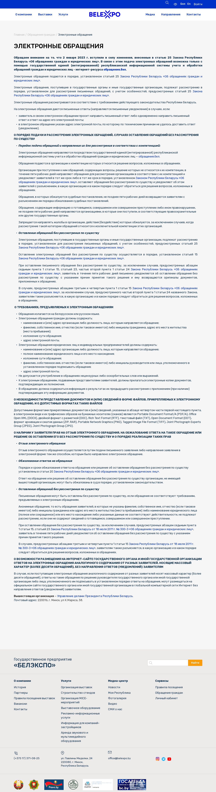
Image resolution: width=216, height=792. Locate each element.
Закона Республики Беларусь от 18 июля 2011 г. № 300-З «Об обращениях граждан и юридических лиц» (122, 528)
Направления (170, 14)
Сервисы (161, 679)
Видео (112, 702)
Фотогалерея (117, 696)
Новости (114, 685)
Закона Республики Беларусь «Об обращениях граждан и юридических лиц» (87, 247)
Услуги (63, 14)
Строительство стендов (78, 691)
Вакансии (20, 702)
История (20, 685)
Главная (19, 35)
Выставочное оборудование (80, 706)
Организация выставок (76, 685)
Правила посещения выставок (34, 696)
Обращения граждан (41, 35)
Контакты (194, 14)
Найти (195, 661)
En (188, 3)
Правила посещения (169, 685)
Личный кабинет (166, 696)
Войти (197, 4)
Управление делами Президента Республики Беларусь (95, 595)
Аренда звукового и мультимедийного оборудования (74, 733)
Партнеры (21, 691)
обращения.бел (116, 69)
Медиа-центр (118, 679)
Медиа (150, 14)
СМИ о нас (115, 707)
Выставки (45, 14)
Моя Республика (119, 691)
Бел (182, 3)
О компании (23, 14)
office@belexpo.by (119, 755)
